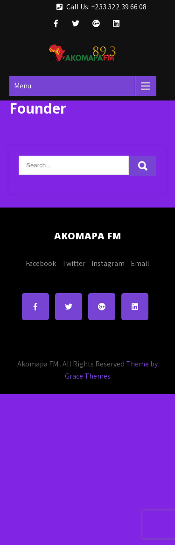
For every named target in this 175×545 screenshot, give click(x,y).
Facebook (41, 263)
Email (140, 263)
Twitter (73, 263)
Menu (22, 86)
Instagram (108, 263)
